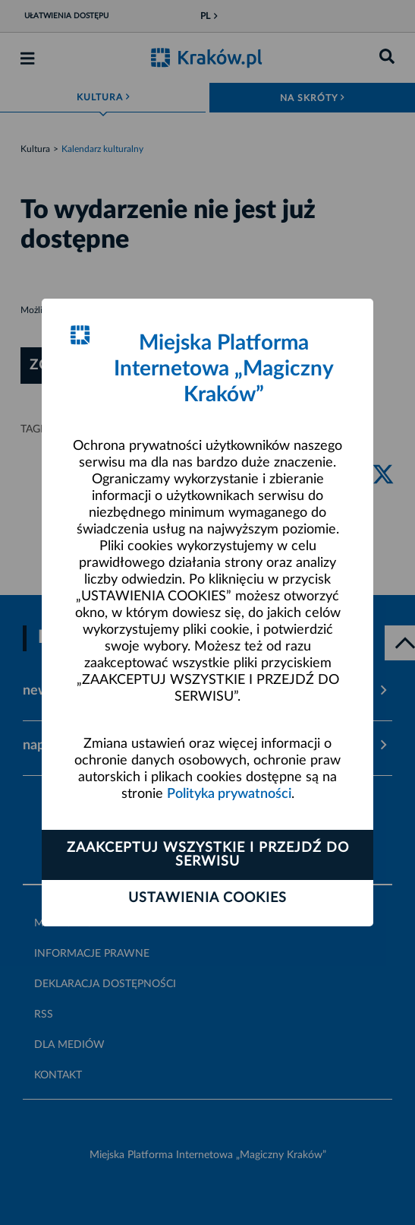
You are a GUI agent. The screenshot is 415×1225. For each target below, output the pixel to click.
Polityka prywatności (229, 794)
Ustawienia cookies (207, 898)
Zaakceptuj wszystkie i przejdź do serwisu (208, 855)
